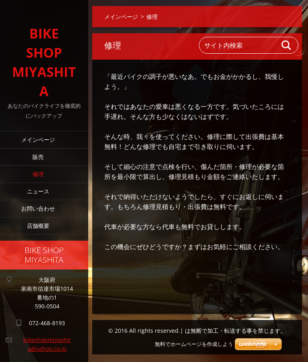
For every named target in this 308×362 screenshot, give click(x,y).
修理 (38, 174)
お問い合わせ (38, 208)
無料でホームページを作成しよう (194, 344)
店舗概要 (38, 225)
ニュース (38, 191)
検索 (287, 45)
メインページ (38, 139)
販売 (38, 157)
